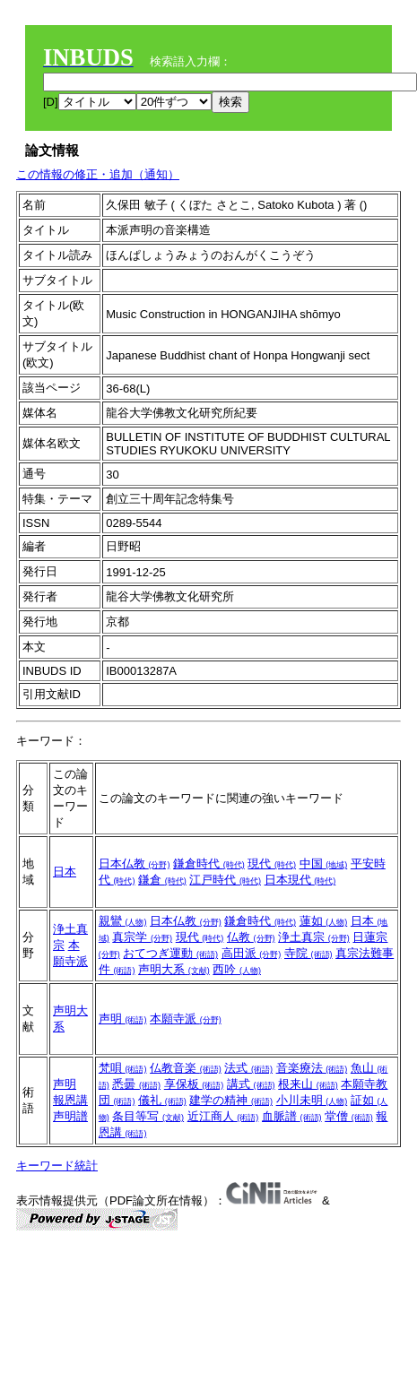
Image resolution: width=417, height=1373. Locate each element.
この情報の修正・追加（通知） (97, 174)
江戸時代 (225, 879)
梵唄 (123, 1068)
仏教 (251, 937)
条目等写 (148, 1116)
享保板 (194, 1084)
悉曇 (136, 1084)
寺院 (308, 953)
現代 (272, 863)
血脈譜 (292, 1116)
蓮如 (324, 921)
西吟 (237, 969)
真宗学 (142, 937)
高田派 (252, 953)
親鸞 (123, 921)
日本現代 (300, 879)
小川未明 (312, 1100)
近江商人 (223, 1116)
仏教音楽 (186, 1068)
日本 (64, 871)
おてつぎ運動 (170, 953)
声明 (123, 1018)
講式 (251, 1084)
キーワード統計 (57, 1165)
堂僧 (349, 1116)
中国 (324, 863)
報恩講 (70, 1100)
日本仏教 (134, 863)
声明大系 (174, 969)
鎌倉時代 (209, 863)
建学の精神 (231, 1100)
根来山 (308, 1084)
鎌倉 (162, 879)
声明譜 (70, 1116)
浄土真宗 (314, 937)
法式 (248, 1068)
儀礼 (162, 1100)
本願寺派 (186, 1018)
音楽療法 (312, 1068)
